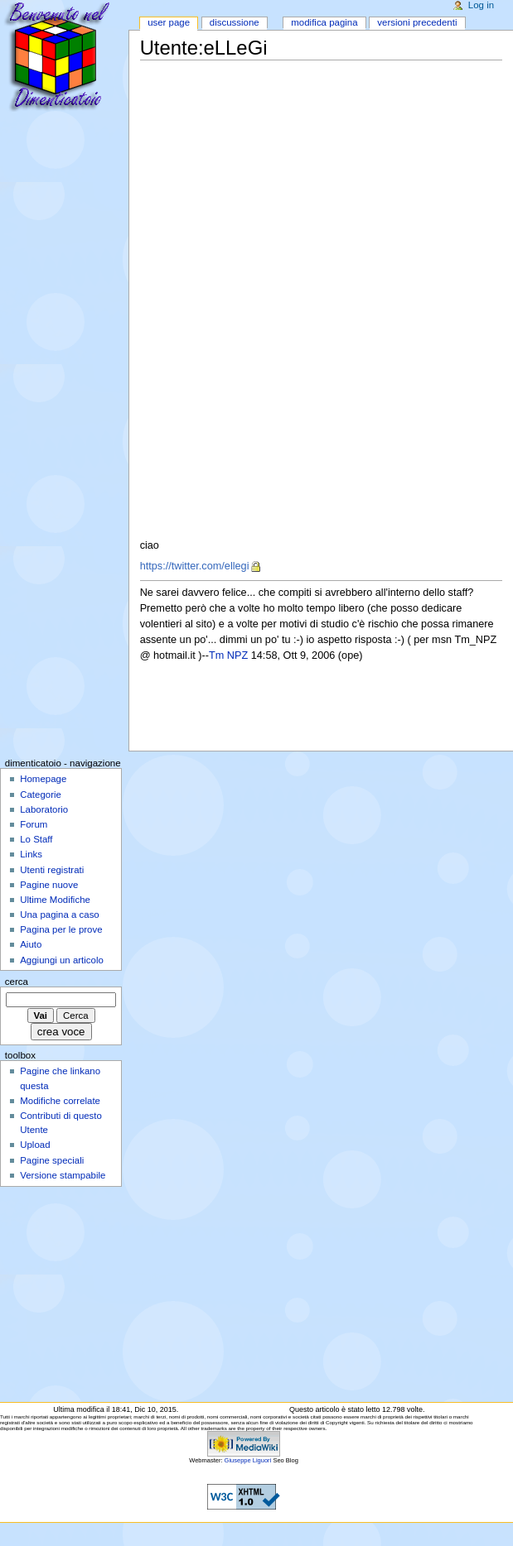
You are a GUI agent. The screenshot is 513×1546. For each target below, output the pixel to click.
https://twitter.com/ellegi (194, 566)
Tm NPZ (228, 655)
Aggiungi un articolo (62, 960)
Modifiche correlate (60, 1101)
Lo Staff (36, 839)
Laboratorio (44, 809)
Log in (481, 5)
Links (31, 854)
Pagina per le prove (61, 929)
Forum (33, 824)
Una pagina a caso (59, 914)
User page (169, 22)
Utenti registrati (52, 870)
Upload (35, 1145)
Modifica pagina (324, 22)
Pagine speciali (52, 1160)
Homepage (43, 779)
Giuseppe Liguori (248, 1460)
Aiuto (30, 944)
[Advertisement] (310, 178)
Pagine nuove (49, 885)
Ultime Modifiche (55, 900)
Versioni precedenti (417, 22)
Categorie (40, 794)
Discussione (234, 22)
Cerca (16, 982)
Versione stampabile (62, 1175)
